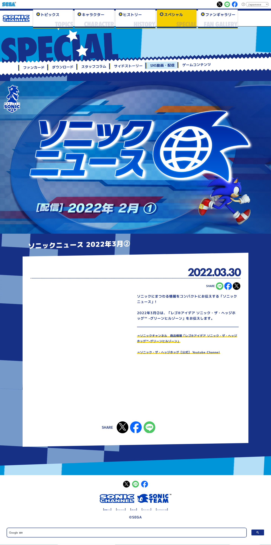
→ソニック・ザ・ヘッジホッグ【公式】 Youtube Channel (185, 352)
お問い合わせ (130, 508)
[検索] (126, 532)
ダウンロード (63, 67)
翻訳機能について (78, 508)
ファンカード (33, 67)
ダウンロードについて (105, 508)
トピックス (50, 14)
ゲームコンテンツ (196, 65)
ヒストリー (132, 14)
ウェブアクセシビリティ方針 (187, 508)
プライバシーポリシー (154, 508)
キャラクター (93, 14)
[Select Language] (257, 4)
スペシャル (173, 14)
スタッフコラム (93, 66)
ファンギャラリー (220, 14)
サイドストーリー (128, 66)
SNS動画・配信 (162, 65)
